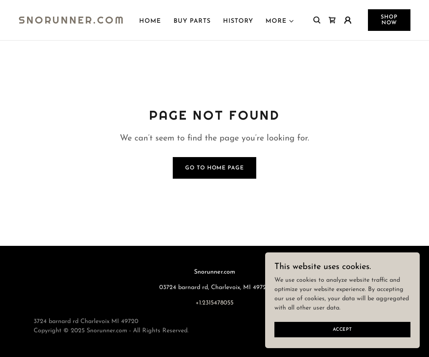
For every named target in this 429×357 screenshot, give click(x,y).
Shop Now (389, 20)
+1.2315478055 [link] (214, 303)
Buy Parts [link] (192, 21)
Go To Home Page (214, 168)
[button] (280, 21)
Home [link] (150, 21)
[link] (72, 22)
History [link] (238, 21)
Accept (342, 329)
